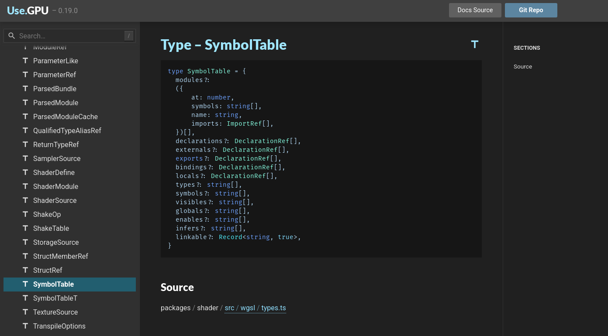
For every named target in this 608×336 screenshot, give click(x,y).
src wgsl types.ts (255, 308)
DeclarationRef (262, 141)
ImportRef (244, 123)
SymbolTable (209, 71)
